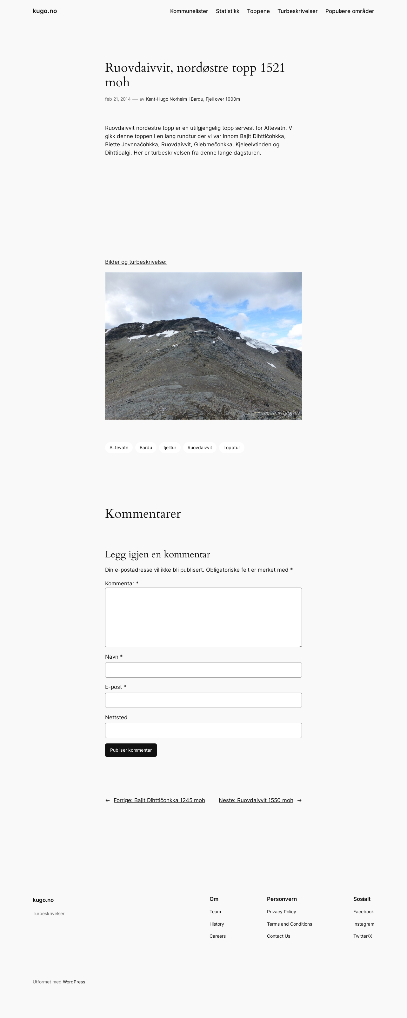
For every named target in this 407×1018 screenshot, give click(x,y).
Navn (114, 657)
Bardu (197, 99)
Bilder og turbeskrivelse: (136, 262)
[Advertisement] (203, 207)
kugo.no (45, 11)
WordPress (74, 981)
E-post (115, 687)
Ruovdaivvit (200, 447)
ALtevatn (119, 447)
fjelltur (169, 447)
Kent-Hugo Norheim (166, 99)
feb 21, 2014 (118, 99)
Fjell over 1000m (223, 99)
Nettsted (116, 717)
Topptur (232, 447)
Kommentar (122, 583)
